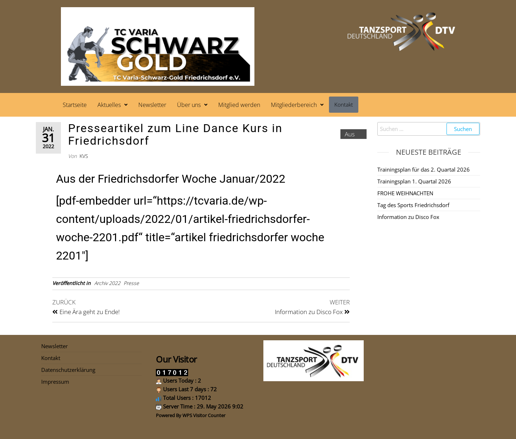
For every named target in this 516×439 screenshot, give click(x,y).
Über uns (192, 105)
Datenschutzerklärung (68, 369)
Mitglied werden (239, 105)
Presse (131, 283)
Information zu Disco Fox (408, 216)
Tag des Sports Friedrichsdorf (413, 205)
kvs (84, 156)
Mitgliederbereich (297, 105)
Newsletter (152, 105)
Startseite (75, 105)
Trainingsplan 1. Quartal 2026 (414, 181)
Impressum (55, 381)
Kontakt (343, 104)
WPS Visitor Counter (203, 415)
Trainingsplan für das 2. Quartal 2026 (423, 169)
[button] (112, 105)
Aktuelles (112, 105)
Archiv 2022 (107, 283)
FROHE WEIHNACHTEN (405, 193)
